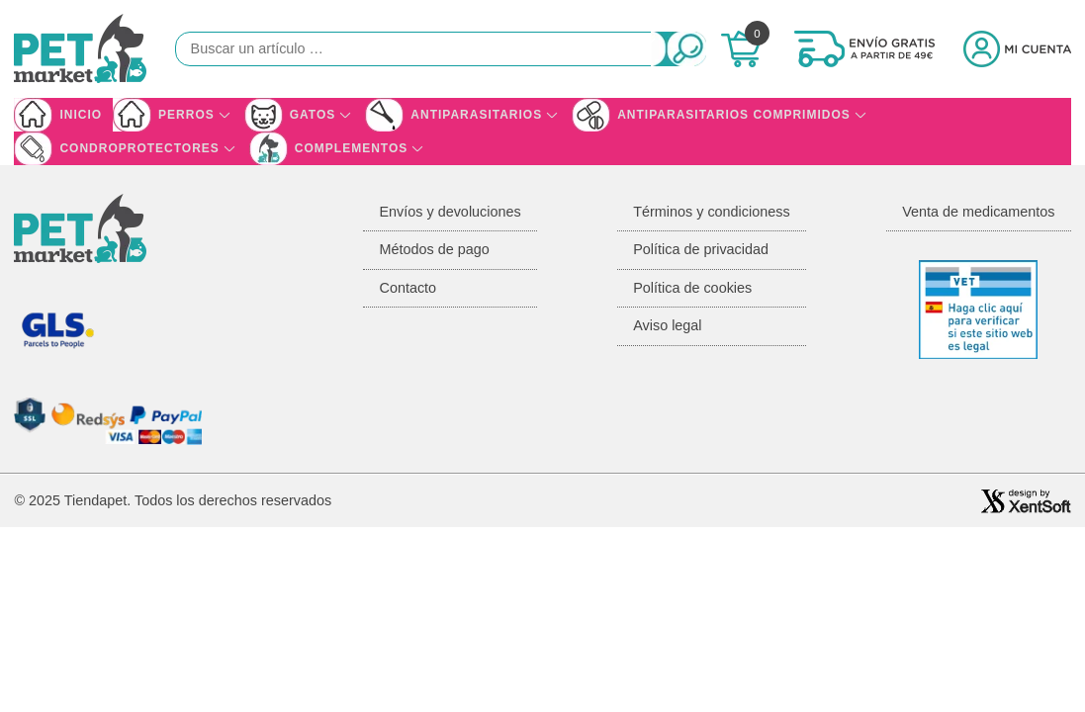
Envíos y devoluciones (449, 212)
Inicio (80, 115)
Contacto (407, 288)
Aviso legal (667, 325)
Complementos (351, 148)
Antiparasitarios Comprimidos (734, 115)
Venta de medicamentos (978, 212)
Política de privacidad (701, 249)
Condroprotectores (139, 148)
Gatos (313, 115)
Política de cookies (692, 288)
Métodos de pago (434, 249)
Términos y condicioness (711, 212)
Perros (186, 115)
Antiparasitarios (476, 115)
